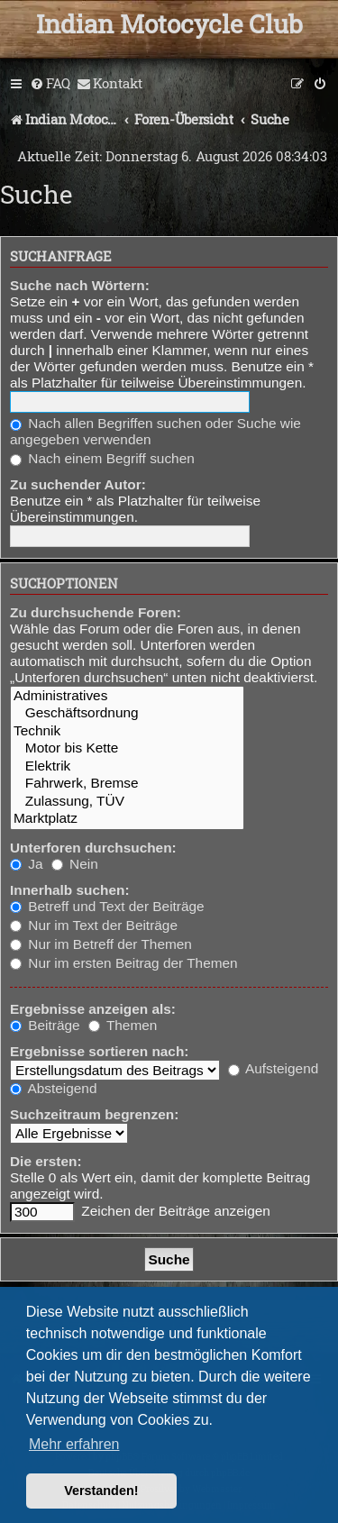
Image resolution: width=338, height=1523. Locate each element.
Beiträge (45, 1025)
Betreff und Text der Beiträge (107, 906)
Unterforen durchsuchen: (93, 847)
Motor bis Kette (127, 748)
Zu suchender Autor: (78, 484)
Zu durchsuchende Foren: (95, 612)
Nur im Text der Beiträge (94, 925)
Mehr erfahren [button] (74, 1444)
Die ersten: (46, 1161)
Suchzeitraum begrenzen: (94, 1114)
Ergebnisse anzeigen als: (93, 1009)
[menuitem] (50, 83)
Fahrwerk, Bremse (127, 783)
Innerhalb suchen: (70, 890)
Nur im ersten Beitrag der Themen (124, 963)
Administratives (127, 696)
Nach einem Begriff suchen (102, 458)
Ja (26, 863)
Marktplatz (127, 818)
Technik (127, 731)
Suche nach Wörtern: (80, 285)
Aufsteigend (273, 1068)
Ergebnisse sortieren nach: (99, 1051)
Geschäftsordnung (127, 713)
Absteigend (53, 1088)
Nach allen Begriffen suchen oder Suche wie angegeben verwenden (155, 431)
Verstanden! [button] (101, 1490)
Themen (122, 1025)
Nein (74, 863)
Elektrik (127, 766)
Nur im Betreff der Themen (101, 944)
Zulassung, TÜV (127, 801)
